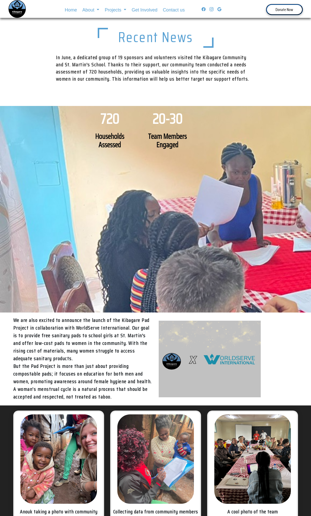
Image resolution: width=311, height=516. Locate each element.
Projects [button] (113, 10)
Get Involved (144, 10)
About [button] (89, 10)
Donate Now (284, 9)
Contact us (174, 10)
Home (71, 10)
